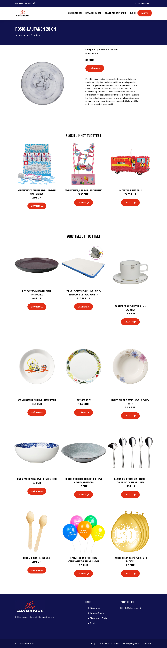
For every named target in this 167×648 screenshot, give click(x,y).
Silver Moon (75, 13)
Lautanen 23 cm (83, 400)
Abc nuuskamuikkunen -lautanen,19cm (37, 400)
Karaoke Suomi (93, 13)
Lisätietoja (95, 68)
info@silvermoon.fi (142, 3)
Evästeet (115, 643)
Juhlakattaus (24, 35)
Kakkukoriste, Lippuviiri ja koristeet (84, 190)
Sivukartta (146, 643)
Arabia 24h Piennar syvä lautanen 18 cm (37, 478)
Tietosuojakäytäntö (130, 643)
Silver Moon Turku (115, 13)
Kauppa (144, 13)
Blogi (133, 13)
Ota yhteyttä (103, 643)
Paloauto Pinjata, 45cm (130, 190)
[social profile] (34, 3)
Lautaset (37, 35)
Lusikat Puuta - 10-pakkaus (36, 557)
